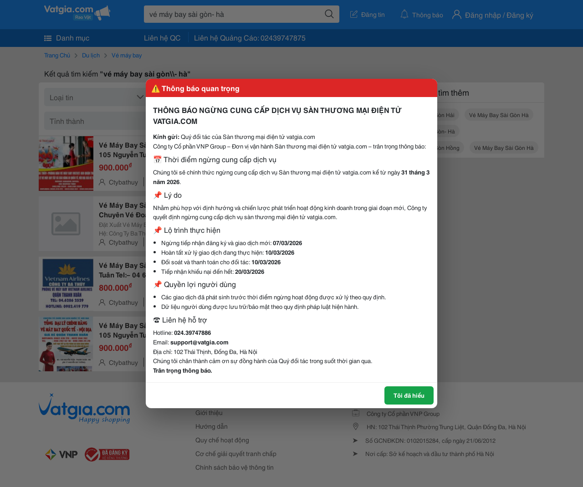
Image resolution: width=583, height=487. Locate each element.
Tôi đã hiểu (409, 395)
